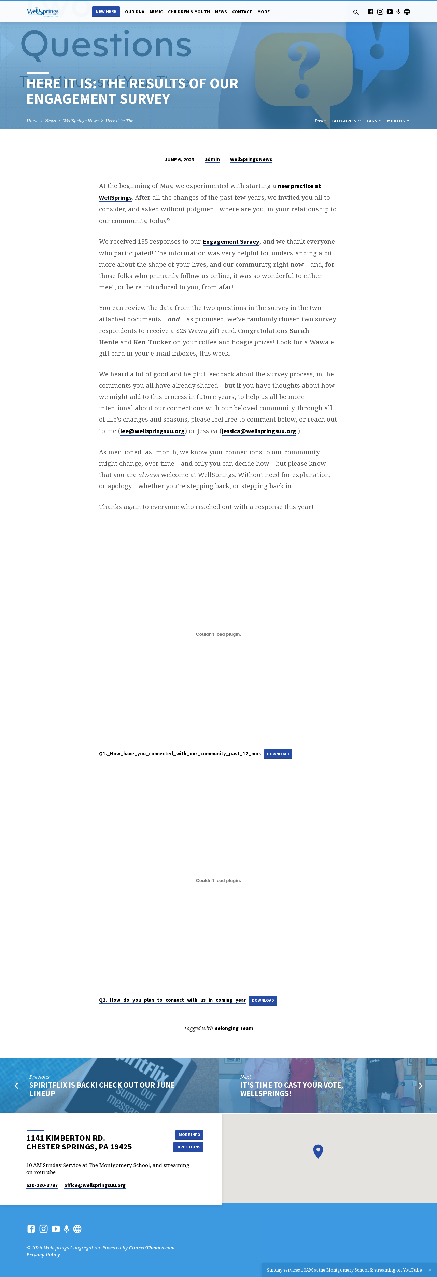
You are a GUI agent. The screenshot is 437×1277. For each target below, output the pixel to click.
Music (156, 12)
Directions (186, 1147)
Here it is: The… (121, 121)
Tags (374, 120)
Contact (242, 12)
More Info (186, 1134)
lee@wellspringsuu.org (152, 431)
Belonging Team (233, 1029)
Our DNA (134, 12)
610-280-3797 (42, 1185)
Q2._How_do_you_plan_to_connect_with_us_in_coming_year (172, 1001)
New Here (106, 11)
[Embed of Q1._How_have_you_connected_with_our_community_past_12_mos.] (218, 633)
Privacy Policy (43, 1254)
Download (280, 754)
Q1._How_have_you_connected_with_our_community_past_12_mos (180, 753)
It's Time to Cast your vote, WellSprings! (291, 1090)
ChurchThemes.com (152, 1247)
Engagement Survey (231, 241)
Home (32, 121)
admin (212, 159)
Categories (346, 120)
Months (398, 120)
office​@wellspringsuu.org (95, 1185)
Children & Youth (189, 12)
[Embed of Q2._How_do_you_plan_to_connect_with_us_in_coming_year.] (218, 881)
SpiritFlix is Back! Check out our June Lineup (102, 1090)
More (263, 12)
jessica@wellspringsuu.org (259, 431)
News (221, 12)
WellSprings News (81, 121)
